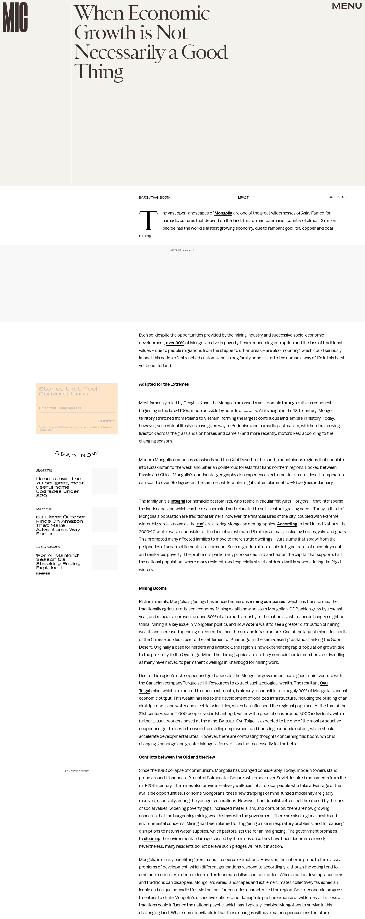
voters (252, 624)
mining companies (267, 601)
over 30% (175, 342)
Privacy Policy (45, 433)
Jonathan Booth (156, 197)
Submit (106, 423)
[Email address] (77, 410)
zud (199, 524)
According (287, 524)
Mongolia (223, 213)
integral (178, 501)
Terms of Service (101, 430)
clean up (152, 838)
